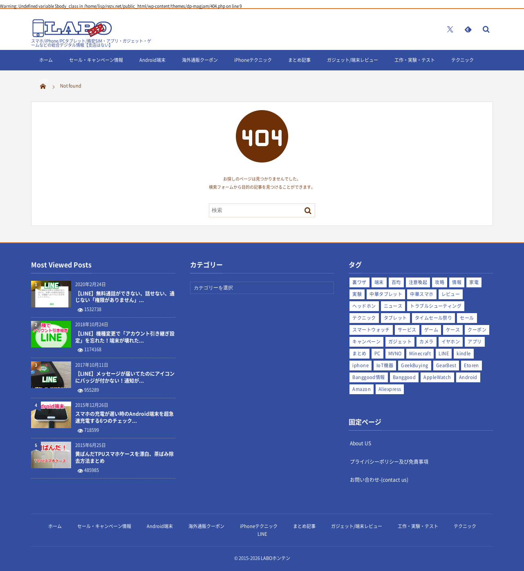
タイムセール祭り (433, 317)
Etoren (471, 365)
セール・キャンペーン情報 (96, 59)
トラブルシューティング (435, 305)
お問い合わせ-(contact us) (379, 479)
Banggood (404, 377)
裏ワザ (359, 282)
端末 (379, 282)
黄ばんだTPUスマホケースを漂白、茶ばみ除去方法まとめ (124, 458)
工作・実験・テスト (414, 59)
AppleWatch (437, 377)
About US (360, 443)
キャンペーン (366, 341)
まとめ (359, 353)
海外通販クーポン (200, 59)
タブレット (395, 317)
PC (377, 353)
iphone (360, 365)
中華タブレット (385, 294)
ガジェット (400, 341)
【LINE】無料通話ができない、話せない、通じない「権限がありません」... (125, 297)
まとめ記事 (299, 59)
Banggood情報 (368, 377)
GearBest (446, 365)
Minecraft (420, 353)
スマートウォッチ (371, 329)
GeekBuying (414, 365)
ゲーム (431, 329)
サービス (407, 329)
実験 (357, 294)
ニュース (393, 305)
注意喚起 (418, 282)
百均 (396, 282)
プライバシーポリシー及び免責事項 (389, 461)
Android (468, 377)
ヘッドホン (364, 305)
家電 (474, 282)
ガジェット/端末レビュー (352, 59)
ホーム (46, 59)
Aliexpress (389, 389)
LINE (44, 80)
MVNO (395, 353)
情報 (456, 282)
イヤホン (450, 341)
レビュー (450, 294)
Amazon (361, 389)
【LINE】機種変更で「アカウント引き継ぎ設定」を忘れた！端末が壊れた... (125, 337)
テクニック (462, 59)
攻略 (439, 282)
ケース (453, 329)
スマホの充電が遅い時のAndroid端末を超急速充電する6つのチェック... (124, 417)
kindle (464, 353)
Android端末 (152, 59)
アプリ (474, 341)
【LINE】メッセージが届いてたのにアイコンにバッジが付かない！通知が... (125, 377)
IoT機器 (384, 365)
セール (467, 317)
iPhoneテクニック (253, 59)
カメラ (426, 341)
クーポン (477, 329)
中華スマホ (421, 294)
